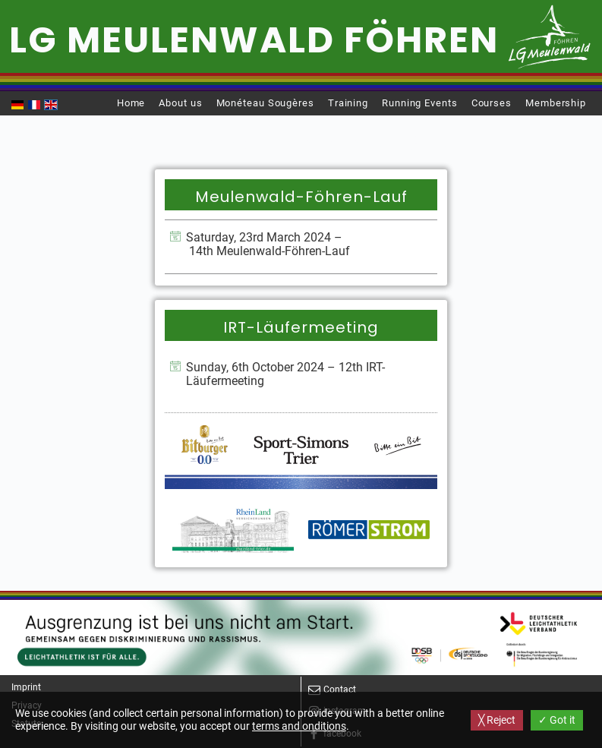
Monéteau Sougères (265, 103)
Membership (555, 103)
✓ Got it (556, 720)
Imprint (26, 687)
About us (180, 103)
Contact (339, 689)
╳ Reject (496, 720)
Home (131, 103)
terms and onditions (299, 726)
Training (348, 103)
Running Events (420, 103)
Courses (491, 103)
